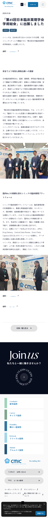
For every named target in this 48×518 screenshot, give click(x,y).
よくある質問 (15, 480)
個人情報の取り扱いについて (32, 494)
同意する (40, 513)
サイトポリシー (30, 489)
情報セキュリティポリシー (12, 494)
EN (25, 4)
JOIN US (33, 4)
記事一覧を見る (22, 328)
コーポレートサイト (11, 489)
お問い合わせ (17, 472)
